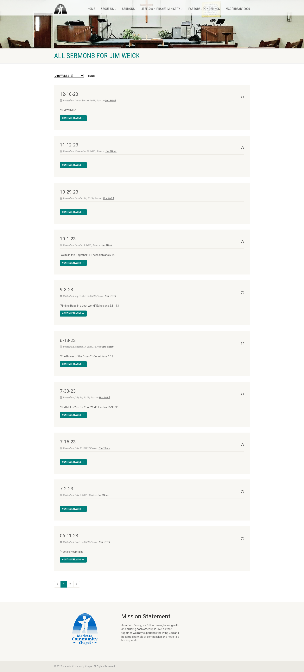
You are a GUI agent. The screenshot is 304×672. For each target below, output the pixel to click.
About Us (108, 9)
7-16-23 (68, 442)
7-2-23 (66, 488)
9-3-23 (66, 289)
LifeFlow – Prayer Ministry (161, 9)
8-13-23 (68, 340)
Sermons (128, 9)
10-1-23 (68, 239)
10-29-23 (69, 192)
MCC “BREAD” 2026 (238, 9)
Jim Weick (110, 100)
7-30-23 (68, 391)
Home (91, 9)
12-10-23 (69, 94)
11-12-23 (69, 145)
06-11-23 (69, 535)
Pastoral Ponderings (204, 9)
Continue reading (73, 118)
